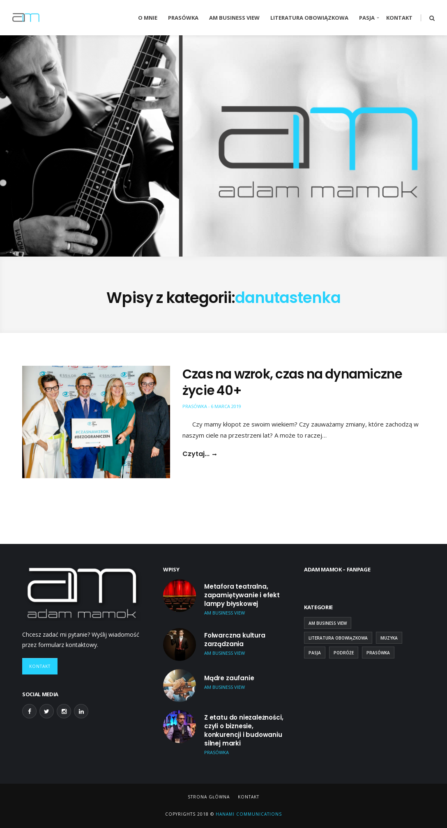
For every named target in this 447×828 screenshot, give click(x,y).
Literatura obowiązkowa (309, 17)
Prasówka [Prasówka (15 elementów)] (378, 653)
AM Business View (234, 17)
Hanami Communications (248, 814)
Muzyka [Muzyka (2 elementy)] (389, 638)
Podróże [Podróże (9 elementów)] (344, 653)
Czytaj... (196, 454)
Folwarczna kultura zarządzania (234, 639)
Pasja (367, 17)
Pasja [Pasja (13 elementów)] (315, 653)
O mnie (147, 17)
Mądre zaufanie (229, 678)
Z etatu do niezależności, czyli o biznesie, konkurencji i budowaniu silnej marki (243, 730)
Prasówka (183, 17)
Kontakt (399, 17)
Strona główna (209, 797)
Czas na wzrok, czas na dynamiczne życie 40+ (292, 382)
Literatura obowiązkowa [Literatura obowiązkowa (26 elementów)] (338, 638)
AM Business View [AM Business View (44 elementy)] (328, 623)
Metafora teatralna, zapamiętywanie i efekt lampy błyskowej (242, 595)
